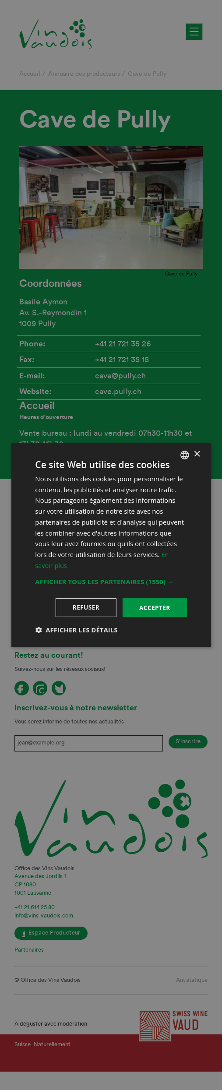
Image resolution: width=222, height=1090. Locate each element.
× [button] (197, 454)
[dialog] (111, 545)
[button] (111, 581)
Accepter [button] (154, 607)
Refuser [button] (85, 607)
